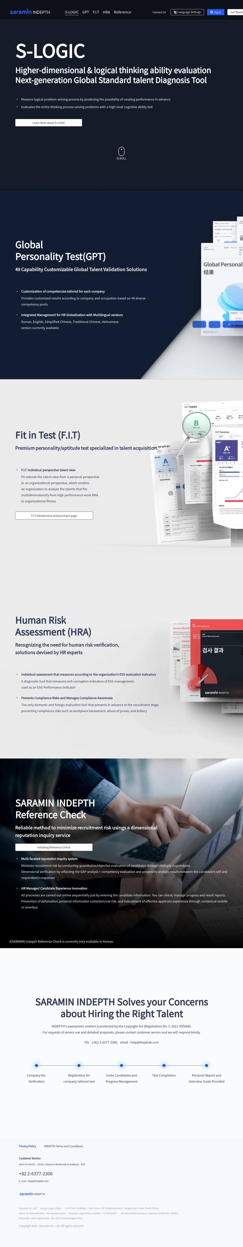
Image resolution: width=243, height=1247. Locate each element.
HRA (106, 11)
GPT (85, 11)
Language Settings (187, 12)
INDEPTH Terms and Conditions (63, 1146)
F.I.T (96, 11)
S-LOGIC (72, 11)
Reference (122, 11)
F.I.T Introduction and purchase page (54, 515)
